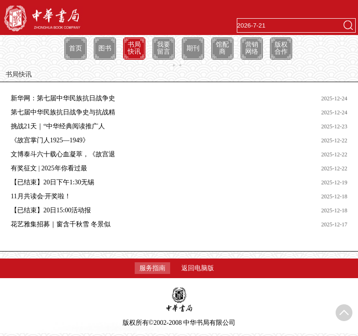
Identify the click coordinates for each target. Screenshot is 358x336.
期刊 (193, 48)
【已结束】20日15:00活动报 (51, 210)
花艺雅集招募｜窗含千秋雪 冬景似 (60, 224)
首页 (75, 48)
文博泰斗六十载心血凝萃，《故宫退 (63, 154)
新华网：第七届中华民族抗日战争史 (63, 98)
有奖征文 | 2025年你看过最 (49, 168)
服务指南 (152, 268)
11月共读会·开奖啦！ (41, 196)
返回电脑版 (197, 268)
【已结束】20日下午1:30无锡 (52, 182)
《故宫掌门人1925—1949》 (50, 140)
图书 (104, 48)
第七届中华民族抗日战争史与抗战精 (63, 112)
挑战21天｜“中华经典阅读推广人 (58, 126)
